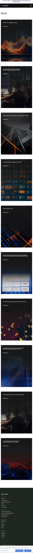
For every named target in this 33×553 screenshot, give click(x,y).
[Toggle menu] (30, 6)
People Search (4, 500)
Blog (2, 522)
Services (3, 505)
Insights (3, 498)
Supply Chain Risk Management (7, 513)
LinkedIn (3, 537)
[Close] (31, 547)
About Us (3, 532)
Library (2, 524)
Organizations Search (6, 502)
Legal (2, 527)
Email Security (4, 516)
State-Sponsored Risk (6, 511)
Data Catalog (4, 507)
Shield (2, 503)
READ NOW (16, 2)
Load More (16, 486)
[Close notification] (31, 1)
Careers (3, 535)
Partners (3, 533)
